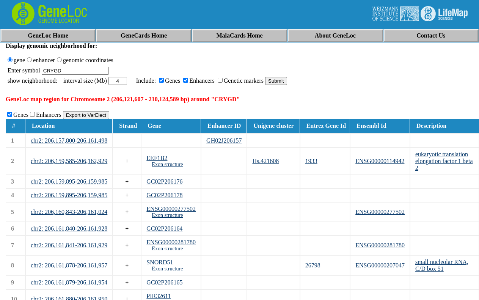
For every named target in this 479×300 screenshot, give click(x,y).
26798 (312, 265)
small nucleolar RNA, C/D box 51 (441, 265)
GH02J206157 (224, 140)
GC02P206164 (164, 228)
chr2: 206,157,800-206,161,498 (69, 140)
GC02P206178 (164, 195)
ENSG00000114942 (379, 161)
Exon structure (167, 164)
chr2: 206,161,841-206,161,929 (69, 245)
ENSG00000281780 (171, 242)
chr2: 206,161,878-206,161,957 (69, 265)
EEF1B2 (156, 158)
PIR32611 (158, 296)
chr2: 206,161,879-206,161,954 (69, 282)
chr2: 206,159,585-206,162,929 (69, 161)
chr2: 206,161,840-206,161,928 (69, 228)
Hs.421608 (265, 161)
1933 (311, 161)
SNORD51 (159, 262)
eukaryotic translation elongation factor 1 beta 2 (444, 161)
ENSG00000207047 (380, 265)
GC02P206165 (164, 282)
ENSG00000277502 (171, 209)
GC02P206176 (164, 181)
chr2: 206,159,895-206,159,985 (69, 181)
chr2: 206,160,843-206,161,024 (69, 212)
